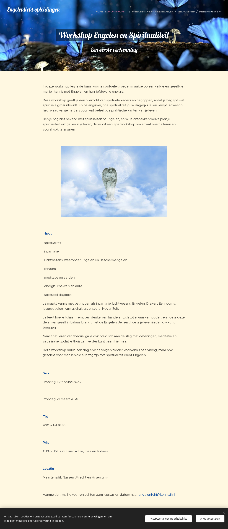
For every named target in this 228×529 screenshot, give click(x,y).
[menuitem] (102, 11)
